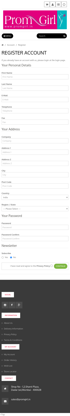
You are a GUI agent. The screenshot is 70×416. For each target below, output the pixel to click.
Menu (7, 36)
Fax (3, 118)
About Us (8, 323)
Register (22, 45)
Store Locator (10, 371)
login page (60, 60)
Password (6, 223)
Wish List (8, 365)
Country (5, 193)
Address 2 (6, 159)
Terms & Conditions (13, 340)
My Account (9, 354)
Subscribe (6, 253)
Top (2, 414)
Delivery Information (13, 328)
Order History (10, 360)
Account (11, 45)
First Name (7, 73)
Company (6, 137)
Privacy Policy (10, 334)
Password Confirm (10, 234)
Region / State (9, 204)
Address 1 (6, 148)
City (3, 170)
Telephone (7, 107)
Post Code (6, 182)
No (13, 257)
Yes (5, 257)
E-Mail (5, 95)
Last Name (7, 84)
